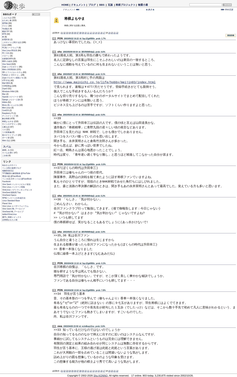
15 (99, 33)
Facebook (6, 181)
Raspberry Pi (8, 113)
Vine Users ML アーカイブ (13, 209)
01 (62, 33)
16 (101, 33)
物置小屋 (142, 4)
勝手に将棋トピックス (11, 217)
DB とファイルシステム (12, 72)
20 (112, 33)
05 (72, 33)
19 (109, 33)
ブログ (92, 4)
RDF (37, 14)
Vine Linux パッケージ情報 (13, 187)
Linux (4, 45)
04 (70, 33)
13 (93, 33)
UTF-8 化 (6, 80)
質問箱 (5, 23)
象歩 (150, 9)
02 (64, 33)
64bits (5, 102)
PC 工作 (5, 53)
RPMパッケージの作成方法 (13, 198)
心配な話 (6, 127)
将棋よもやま (8, 121)
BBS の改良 (7, 61)
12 (91, 33)
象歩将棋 (6, 119)
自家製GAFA (7, 59)
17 (104, 33)
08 (80, 33)
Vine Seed (6, 64)
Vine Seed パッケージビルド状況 (16, 184)
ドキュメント (78, 4)
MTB (4, 34)
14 (96, 33)
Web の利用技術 (9, 69)
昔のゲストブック (10, 135)
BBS (102, 4)
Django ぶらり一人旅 (11, 100)
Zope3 (5, 89)
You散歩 (6, 29)
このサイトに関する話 (12, 42)
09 (83, 33)
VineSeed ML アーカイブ (13, 212)
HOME (65, 4)
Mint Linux (6, 108)
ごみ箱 (5, 155)
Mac (4, 94)
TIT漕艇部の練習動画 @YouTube (16, 173)
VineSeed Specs (9, 195)
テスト (5, 26)
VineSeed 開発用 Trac (11, 192)
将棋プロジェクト (125, 4)
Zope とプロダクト (10, 67)
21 (115, 33)
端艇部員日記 (8, 171)
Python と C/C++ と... (11, 75)
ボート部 (6, 138)
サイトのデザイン (10, 124)
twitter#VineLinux (9, 214)
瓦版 (110, 4)
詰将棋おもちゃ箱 (9, 220)
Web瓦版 (227, 9)
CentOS (5, 110)
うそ (4, 130)
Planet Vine (7, 203)
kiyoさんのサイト (9, 165)
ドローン (6, 56)
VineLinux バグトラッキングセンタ (17, 190)
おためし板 (7, 20)
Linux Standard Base (11, 201)
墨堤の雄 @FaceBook (11, 176)
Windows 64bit (8, 91)
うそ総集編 (7, 132)
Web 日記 (6, 141)
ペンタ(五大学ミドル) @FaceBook (17, 179)
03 (67, 33)
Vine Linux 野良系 (10, 50)
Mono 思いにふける (10, 105)
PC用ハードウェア (10, 48)
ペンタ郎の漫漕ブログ (11, 168)
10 (86, 33)
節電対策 (6, 39)
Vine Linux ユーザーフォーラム (15, 206)
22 (117, 33)
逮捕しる (6, 150)
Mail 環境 (6, 83)
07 (78, 33)
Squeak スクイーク (10, 97)
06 (75, 33)
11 (88, 33)
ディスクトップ (9, 116)
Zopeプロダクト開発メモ (13, 78)
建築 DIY (6, 31)
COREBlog (7, 86)
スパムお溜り (8, 153)
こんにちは (7, 18)
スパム (7, 146)
